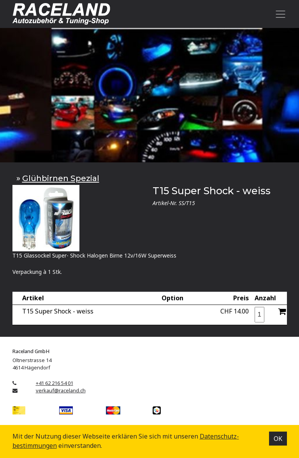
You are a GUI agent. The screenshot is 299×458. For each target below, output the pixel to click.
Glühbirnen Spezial (60, 178)
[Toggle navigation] (279, 14)
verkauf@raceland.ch (61, 390)
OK (278, 438)
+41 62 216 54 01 (54, 383)
